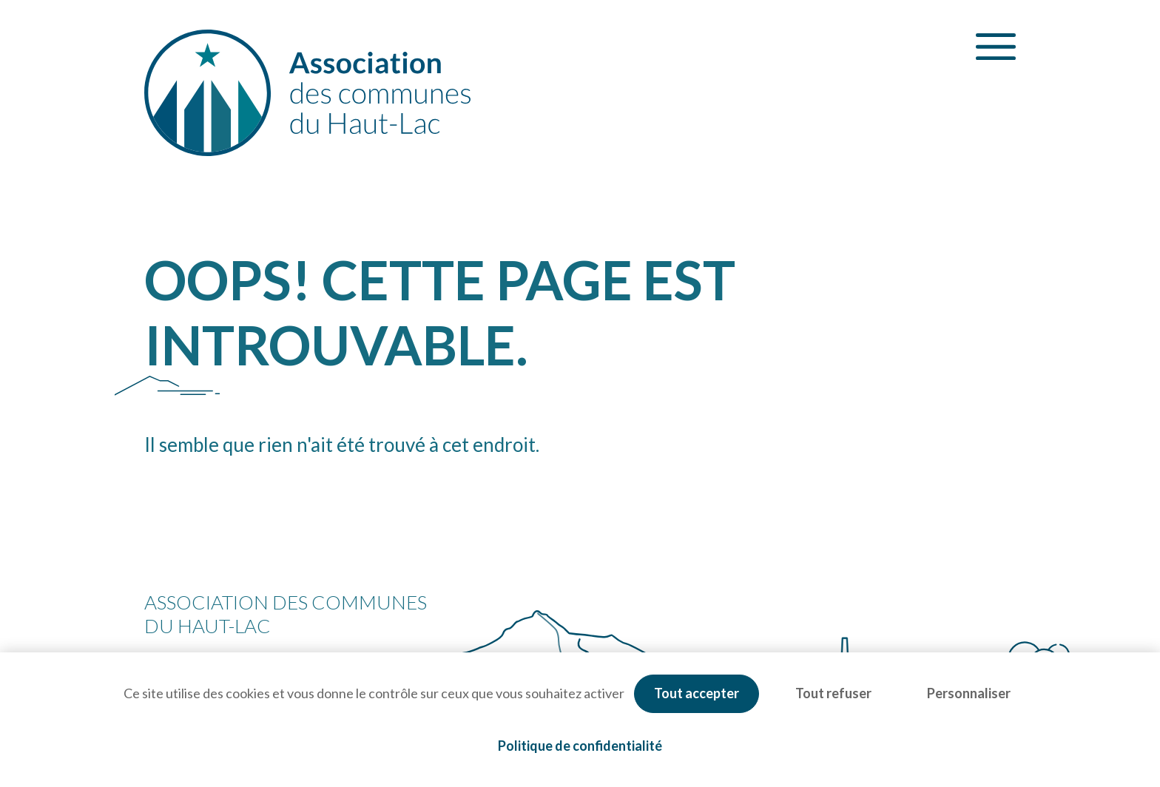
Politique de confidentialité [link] (580, 745)
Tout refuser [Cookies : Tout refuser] (833, 693)
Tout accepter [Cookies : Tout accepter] (696, 693)
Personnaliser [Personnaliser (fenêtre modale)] (969, 693)
